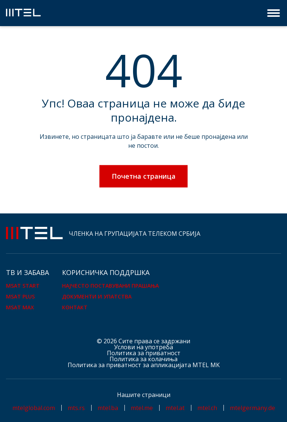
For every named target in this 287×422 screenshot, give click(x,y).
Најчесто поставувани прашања (110, 285)
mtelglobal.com (33, 408)
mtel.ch (207, 408)
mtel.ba (108, 408)
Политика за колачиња (143, 359)
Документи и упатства (97, 296)
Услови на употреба (143, 347)
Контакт (74, 307)
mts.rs (76, 408)
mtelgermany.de (252, 408)
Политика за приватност (143, 353)
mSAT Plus (20, 296)
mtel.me (142, 408)
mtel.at (175, 408)
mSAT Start (23, 285)
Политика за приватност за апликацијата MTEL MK (144, 365)
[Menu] (274, 13)
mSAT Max (20, 307)
